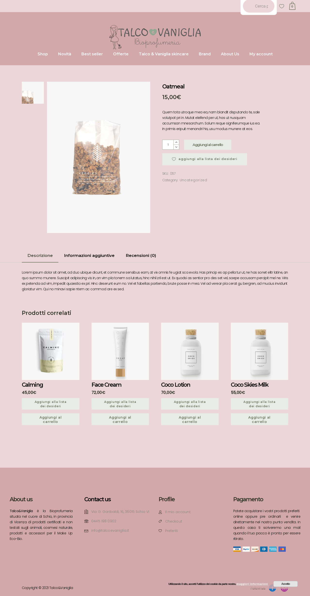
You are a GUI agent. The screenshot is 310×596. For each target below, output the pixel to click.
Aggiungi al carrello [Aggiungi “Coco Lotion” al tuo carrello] (190, 419)
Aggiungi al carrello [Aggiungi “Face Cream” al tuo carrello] (120, 419)
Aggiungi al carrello (208, 144)
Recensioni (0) (141, 255)
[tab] (40, 257)
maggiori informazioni (252, 583)
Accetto (285, 584)
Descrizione (40, 255)
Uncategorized (193, 180)
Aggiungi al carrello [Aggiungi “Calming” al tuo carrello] (50, 419)
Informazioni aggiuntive (89, 255)
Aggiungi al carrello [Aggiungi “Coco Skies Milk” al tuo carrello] (259, 419)
